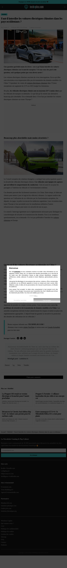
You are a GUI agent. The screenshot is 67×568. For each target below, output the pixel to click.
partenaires (17, 271)
